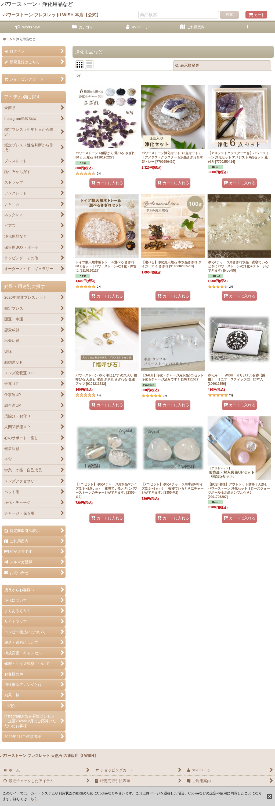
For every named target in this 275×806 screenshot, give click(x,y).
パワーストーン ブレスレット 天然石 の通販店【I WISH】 (49, 755)
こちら (32, 799)
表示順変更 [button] (187, 65)
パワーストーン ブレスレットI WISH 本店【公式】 (52, 14)
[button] (247, 27)
